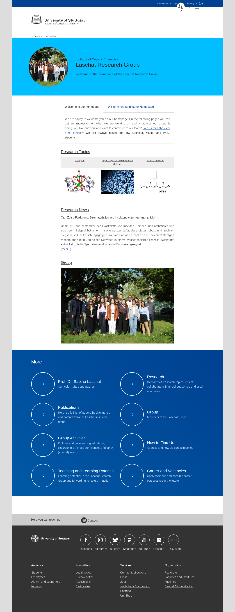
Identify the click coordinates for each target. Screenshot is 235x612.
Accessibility (84, 581)
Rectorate (171, 572)
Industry (36, 586)
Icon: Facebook (85, 539)
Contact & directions (133, 572)
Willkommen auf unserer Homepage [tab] (131, 106)
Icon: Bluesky (115, 539)
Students (37, 572)
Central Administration (179, 586)
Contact (89, 520)
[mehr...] (66, 249)
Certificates (83, 586)
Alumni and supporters (45, 581)
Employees (38, 577)
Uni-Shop (126, 595)
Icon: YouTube (144, 539)
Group (66, 262)
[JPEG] (117, 305)
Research (38, 36)
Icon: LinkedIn (159, 539)
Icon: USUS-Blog (173, 539)
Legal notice (83, 572)
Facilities (170, 581)
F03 (192, 3)
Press (123, 577)
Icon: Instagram (100, 539)
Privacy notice (84, 577)
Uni (167, 3)
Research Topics (75, 151)
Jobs (123, 581)
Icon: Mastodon (129, 539)
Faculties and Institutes (179, 577)
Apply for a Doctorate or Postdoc (135, 588)
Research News (75, 210)
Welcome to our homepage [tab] (82, 106)
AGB (78, 591)
